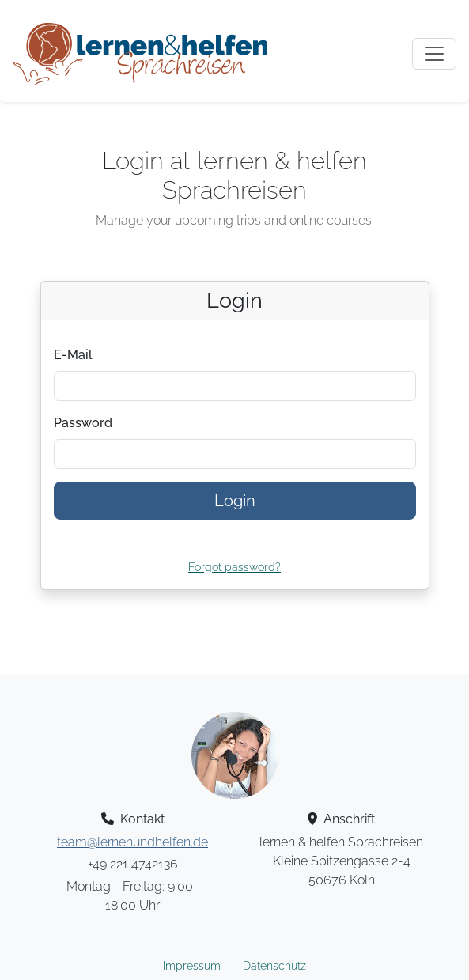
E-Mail (73, 354)
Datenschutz (274, 965)
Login (234, 500)
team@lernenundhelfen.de (132, 841)
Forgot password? (234, 567)
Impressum (192, 965)
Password (83, 422)
